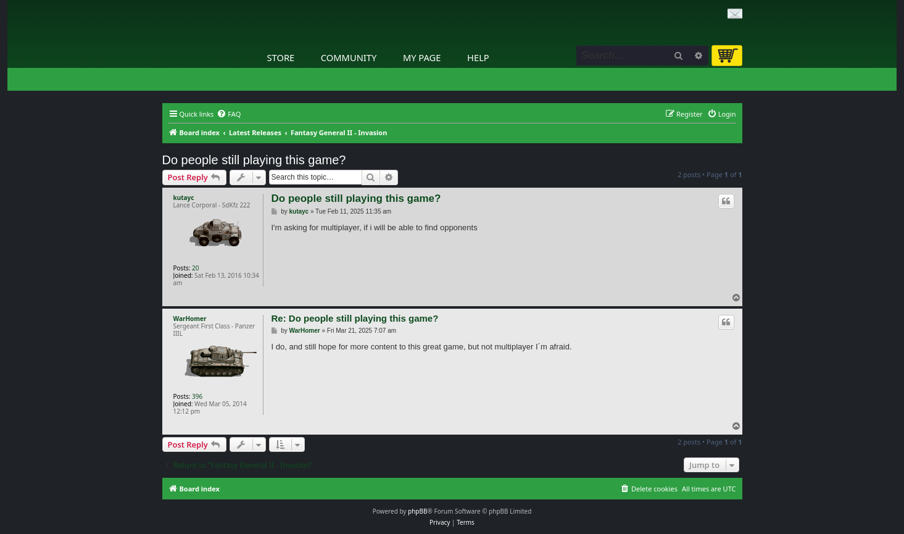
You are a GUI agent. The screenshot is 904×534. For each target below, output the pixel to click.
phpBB (417, 511)
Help (478, 57)
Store (281, 57)
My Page (422, 57)
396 (197, 396)
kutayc (183, 197)
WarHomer (190, 318)
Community (348, 57)
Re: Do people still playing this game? (355, 318)
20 (195, 268)
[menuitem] (229, 114)
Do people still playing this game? (254, 160)
